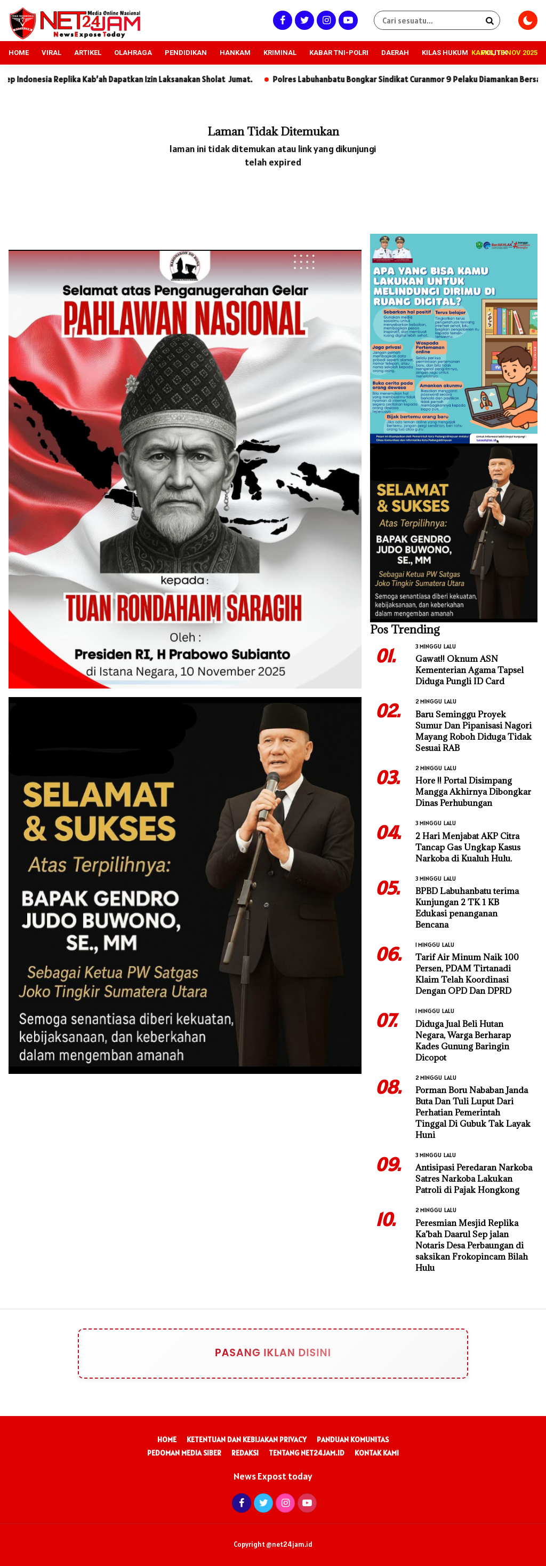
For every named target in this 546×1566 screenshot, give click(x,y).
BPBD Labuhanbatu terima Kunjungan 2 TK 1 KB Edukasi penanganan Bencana (467, 907)
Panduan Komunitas (353, 1439)
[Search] (489, 20)
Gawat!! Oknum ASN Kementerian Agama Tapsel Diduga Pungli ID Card (469, 669)
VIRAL (51, 53)
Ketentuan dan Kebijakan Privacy (247, 1439)
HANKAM (235, 53)
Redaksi (245, 1453)
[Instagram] (325, 20)
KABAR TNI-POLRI (338, 53)
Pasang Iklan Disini (248, 1354)
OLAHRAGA (133, 53)
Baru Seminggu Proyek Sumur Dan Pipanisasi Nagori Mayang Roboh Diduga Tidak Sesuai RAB (473, 731)
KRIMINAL (279, 53)
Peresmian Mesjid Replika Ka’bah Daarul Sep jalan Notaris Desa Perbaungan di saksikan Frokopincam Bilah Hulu (471, 1245)
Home (166, 1439)
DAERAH (395, 53)
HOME (19, 53)
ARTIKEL (87, 53)
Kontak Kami (377, 1453)
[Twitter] (303, 20)
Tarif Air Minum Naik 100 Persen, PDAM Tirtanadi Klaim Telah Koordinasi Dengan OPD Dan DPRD (467, 974)
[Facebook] (281, 20)
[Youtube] (347, 20)
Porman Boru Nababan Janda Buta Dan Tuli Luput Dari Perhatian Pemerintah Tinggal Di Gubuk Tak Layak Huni (473, 1112)
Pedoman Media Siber (184, 1453)
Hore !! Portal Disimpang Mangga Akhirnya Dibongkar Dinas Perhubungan (473, 791)
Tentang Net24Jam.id (306, 1453)
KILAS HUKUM (445, 53)
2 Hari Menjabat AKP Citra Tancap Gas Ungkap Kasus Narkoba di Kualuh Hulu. (467, 847)
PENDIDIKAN (186, 53)
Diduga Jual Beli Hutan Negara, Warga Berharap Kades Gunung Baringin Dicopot (463, 1040)
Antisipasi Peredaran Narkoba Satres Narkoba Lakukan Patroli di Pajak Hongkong (473, 1178)
